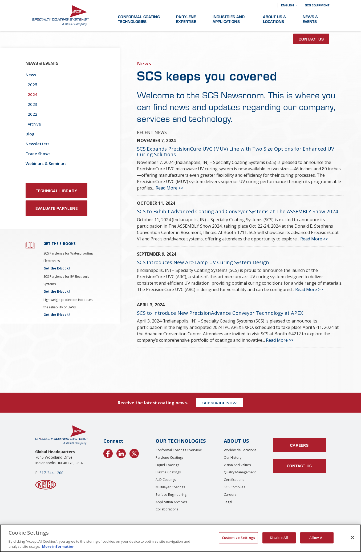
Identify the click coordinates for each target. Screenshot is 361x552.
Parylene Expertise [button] (186, 19)
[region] (180, 538)
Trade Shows (38, 153)
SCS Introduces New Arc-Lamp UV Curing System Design (203, 262)
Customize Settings (238, 537)
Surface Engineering (171, 494)
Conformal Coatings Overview (179, 450)
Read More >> (169, 188)
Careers (230, 494)
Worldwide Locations (240, 450)
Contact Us (311, 39)
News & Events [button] (310, 19)
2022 (32, 114)
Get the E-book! (56, 268)
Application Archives (171, 502)
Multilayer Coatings (170, 487)
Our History (232, 457)
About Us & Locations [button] (274, 19)
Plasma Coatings (168, 472)
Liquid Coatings (167, 465)
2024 (32, 94)
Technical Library (56, 190)
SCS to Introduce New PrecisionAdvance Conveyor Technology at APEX (220, 312)
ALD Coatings (166, 479)
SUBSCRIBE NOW (219, 402)
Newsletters (38, 143)
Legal (228, 502)
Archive (34, 124)
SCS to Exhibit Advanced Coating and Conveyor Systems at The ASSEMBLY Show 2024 (237, 211)
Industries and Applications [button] (229, 19)
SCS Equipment (317, 5)
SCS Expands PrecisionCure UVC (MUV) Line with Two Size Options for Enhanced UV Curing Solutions (235, 151)
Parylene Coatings (169, 457)
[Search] (270, 5)
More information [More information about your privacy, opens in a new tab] (58, 546)
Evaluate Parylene (56, 208)
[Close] (352, 537)
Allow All (317, 537)
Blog (30, 133)
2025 (32, 84)
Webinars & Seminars (46, 163)
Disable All (279, 537)
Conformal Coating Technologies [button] (139, 19)
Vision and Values (237, 465)
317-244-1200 (51, 472)
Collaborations (167, 509)
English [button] (287, 5)
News (31, 74)
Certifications (234, 479)
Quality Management (240, 472)
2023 (32, 104)
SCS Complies (234, 487)
